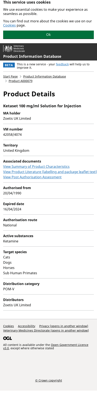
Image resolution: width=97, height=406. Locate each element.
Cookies (9, 25)
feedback (62, 64)
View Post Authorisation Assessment (32, 177)
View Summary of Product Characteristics (36, 166)
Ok (48, 34)
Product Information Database (32, 56)
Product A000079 (20, 81)
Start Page (10, 76)
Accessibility (26, 326)
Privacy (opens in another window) (63, 326)
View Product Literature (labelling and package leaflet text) (50, 171)
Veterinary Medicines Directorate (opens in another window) (46, 330)
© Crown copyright (48, 380)
